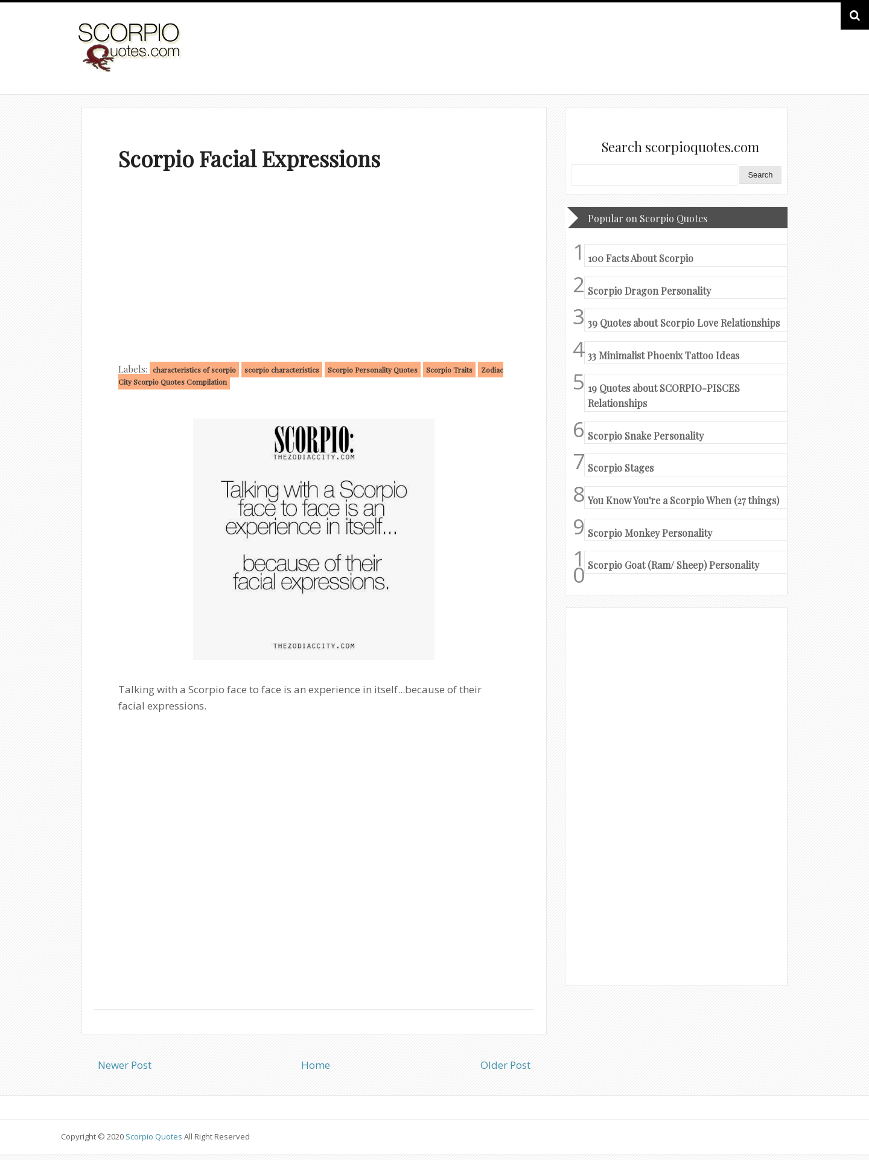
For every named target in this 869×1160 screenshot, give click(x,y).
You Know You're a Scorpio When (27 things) (683, 500)
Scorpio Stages (621, 467)
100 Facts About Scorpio (640, 258)
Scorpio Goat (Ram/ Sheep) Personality (673, 565)
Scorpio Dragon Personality (649, 290)
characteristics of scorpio (194, 369)
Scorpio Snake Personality (646, 435)
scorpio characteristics (281, 369)
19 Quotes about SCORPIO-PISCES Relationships (664, 396)
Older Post (505, 1065)
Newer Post (124, 1065)
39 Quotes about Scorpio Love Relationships (684, 322)
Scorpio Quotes (155, 1136)
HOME (776, 59)
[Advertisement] (314, 269)
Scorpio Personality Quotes (373, 369)
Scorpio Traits (449, 369)
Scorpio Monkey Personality (650, 533)
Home (315, 1065)
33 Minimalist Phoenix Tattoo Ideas (663, 355)
